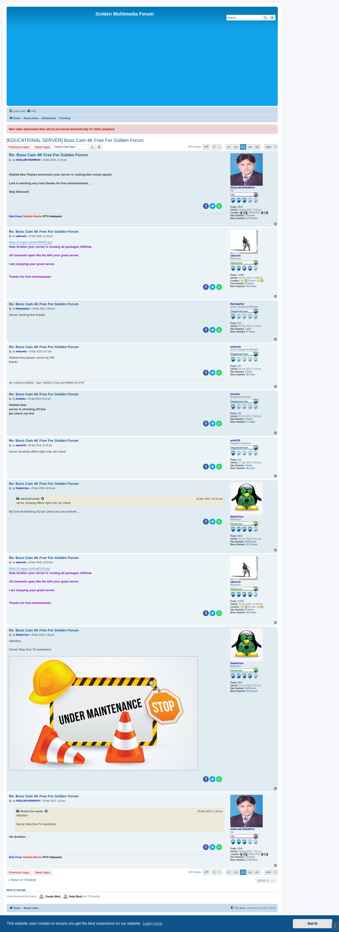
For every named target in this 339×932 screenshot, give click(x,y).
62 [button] (236, 147)
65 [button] (257, 147)
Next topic (42, 147)
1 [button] (219, 147)
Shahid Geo (236, 516)
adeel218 (235, 440)
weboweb (235, 346)
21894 (241, 275)
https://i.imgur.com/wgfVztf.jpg (29, 568)
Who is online (16, 890)
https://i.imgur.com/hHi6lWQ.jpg (30, 242)
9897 (240, 536)
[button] (206, 147)
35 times (250, 468)
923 (240, 323)
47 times (250, 331)
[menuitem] (31, 111)
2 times (248, 371)
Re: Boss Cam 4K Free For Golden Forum (48, 155)
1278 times (252, 218)
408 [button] (268, 147)
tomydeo (235, 394)
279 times (250, 215)
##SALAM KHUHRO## (242, 187)
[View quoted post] (43, 499)
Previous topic (19, 147)
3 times (248, 419)
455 (240, 413)
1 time (248, 329)
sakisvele (235, 255)
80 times (250, 374)
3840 (240, 207)
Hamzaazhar (237, 304)
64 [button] (250, 147)
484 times (251, 286)
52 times (249, 283)
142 (240, 459)
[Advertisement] (142, 69)
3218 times (252, 544)
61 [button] (229, 147)
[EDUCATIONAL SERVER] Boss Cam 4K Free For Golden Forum (75, 140)
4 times (248, 465)
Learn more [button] (152, 923)
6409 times (250, 541)
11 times (250, 422)
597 (240, 366)
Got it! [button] (313, 923)
